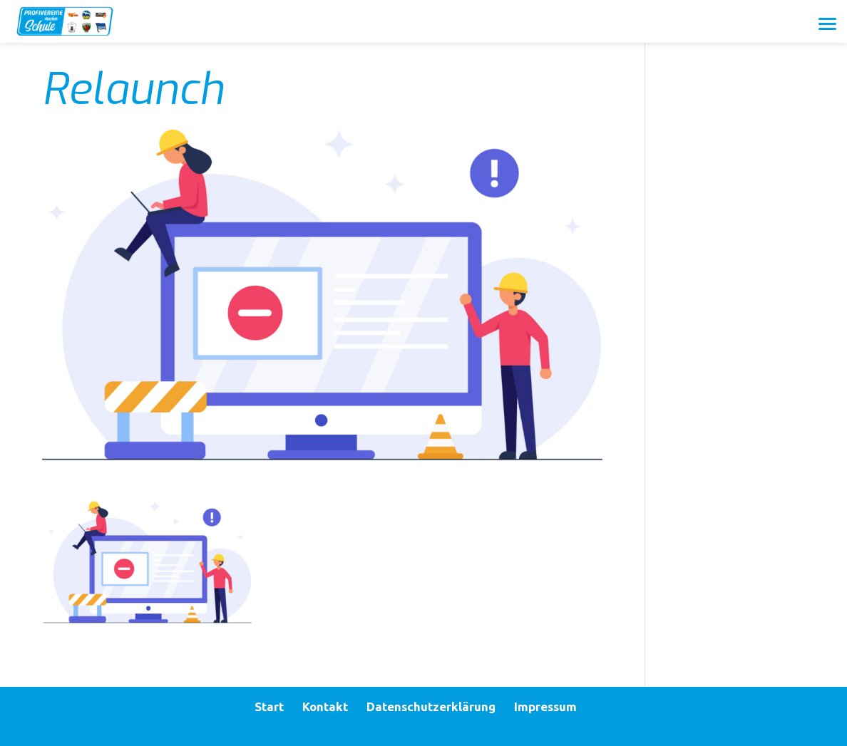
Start (269, 706)
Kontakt (325, 706)
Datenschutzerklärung (431, 706)
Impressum (545, 706)
